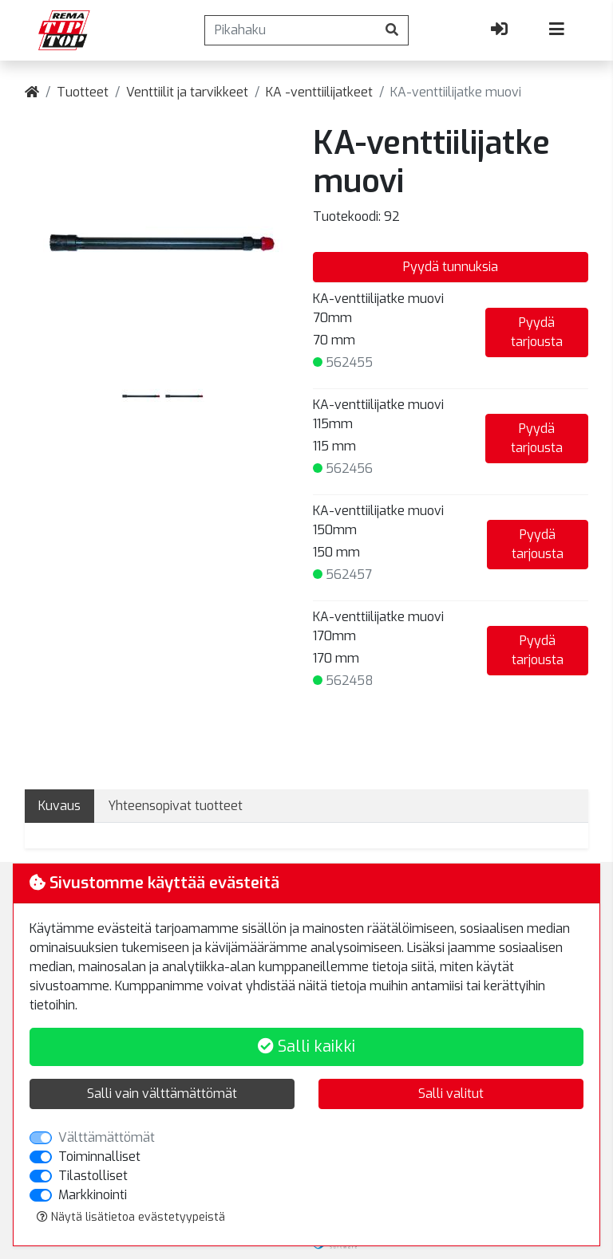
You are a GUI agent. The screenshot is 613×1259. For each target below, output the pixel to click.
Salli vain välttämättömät (162, 1093)
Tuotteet (83, 92)
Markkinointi (92, 1194)
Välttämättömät (106, 1137)
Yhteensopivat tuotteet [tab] (175, 805)
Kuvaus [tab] (59, 805)
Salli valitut (451, 1093)
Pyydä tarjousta (537, 332)
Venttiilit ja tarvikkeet (187, 92)
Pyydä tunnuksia (450, 266)
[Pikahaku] (290, 30)
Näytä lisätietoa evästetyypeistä (131, 1217)
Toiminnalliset (99, 1156)
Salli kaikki (306, 1046)
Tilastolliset (93, 1175)
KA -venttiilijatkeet (319, 92)
